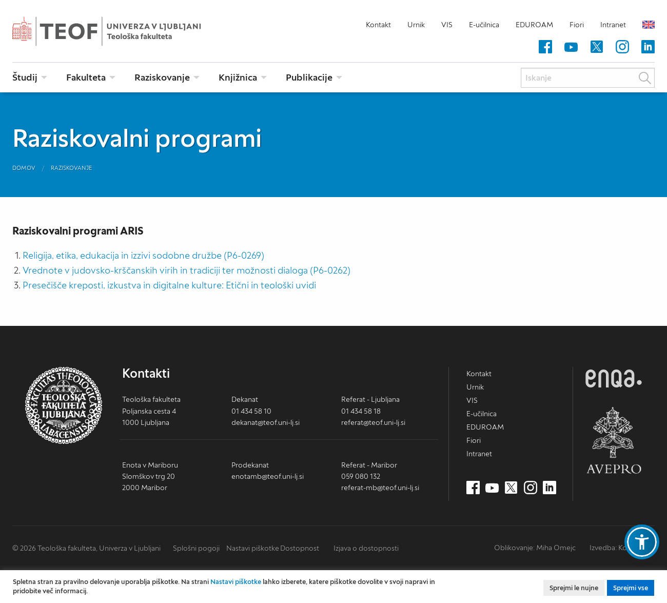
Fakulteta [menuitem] (86, 77)
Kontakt (378, 24)
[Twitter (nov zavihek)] (596, 47)
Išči (645, 78)
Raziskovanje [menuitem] (162, 77)
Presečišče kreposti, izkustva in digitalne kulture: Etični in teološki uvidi (169, 285)
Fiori (577, 24)
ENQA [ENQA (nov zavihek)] (613, 378)
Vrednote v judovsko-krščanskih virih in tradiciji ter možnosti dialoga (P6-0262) (186, 270)
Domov (23, 167)
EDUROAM (534, 24)
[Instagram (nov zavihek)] (622, 47)
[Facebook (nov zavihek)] (545, 47)
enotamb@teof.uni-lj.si (267, 476)
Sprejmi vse (630, 587)
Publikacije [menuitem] (309, 77)
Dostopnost (299, 548)
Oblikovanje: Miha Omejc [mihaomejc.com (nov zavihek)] (535, 547)
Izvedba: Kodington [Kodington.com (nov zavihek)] (621, 547)
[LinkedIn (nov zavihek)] (648, 47)
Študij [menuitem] (24, 77)
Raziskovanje (71, 167)
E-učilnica (484, 24)
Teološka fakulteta (122, 31)
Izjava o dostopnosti (366, 548)
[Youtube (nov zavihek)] (571, 47)
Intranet (613, 24)
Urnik (416, 24)
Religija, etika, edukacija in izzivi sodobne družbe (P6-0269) (143, 255)
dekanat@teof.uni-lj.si (265, 422)
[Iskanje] (588, 78)
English (648, 24)
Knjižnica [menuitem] (238, 77)
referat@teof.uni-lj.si (373, 422)
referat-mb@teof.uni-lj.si (380, 487)
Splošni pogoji (196, 548)
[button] (642, 542)
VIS (447, 24)
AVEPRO (613, 440)
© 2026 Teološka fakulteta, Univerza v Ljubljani (86, 548)
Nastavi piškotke (252, 548)
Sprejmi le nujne (574, 587)
